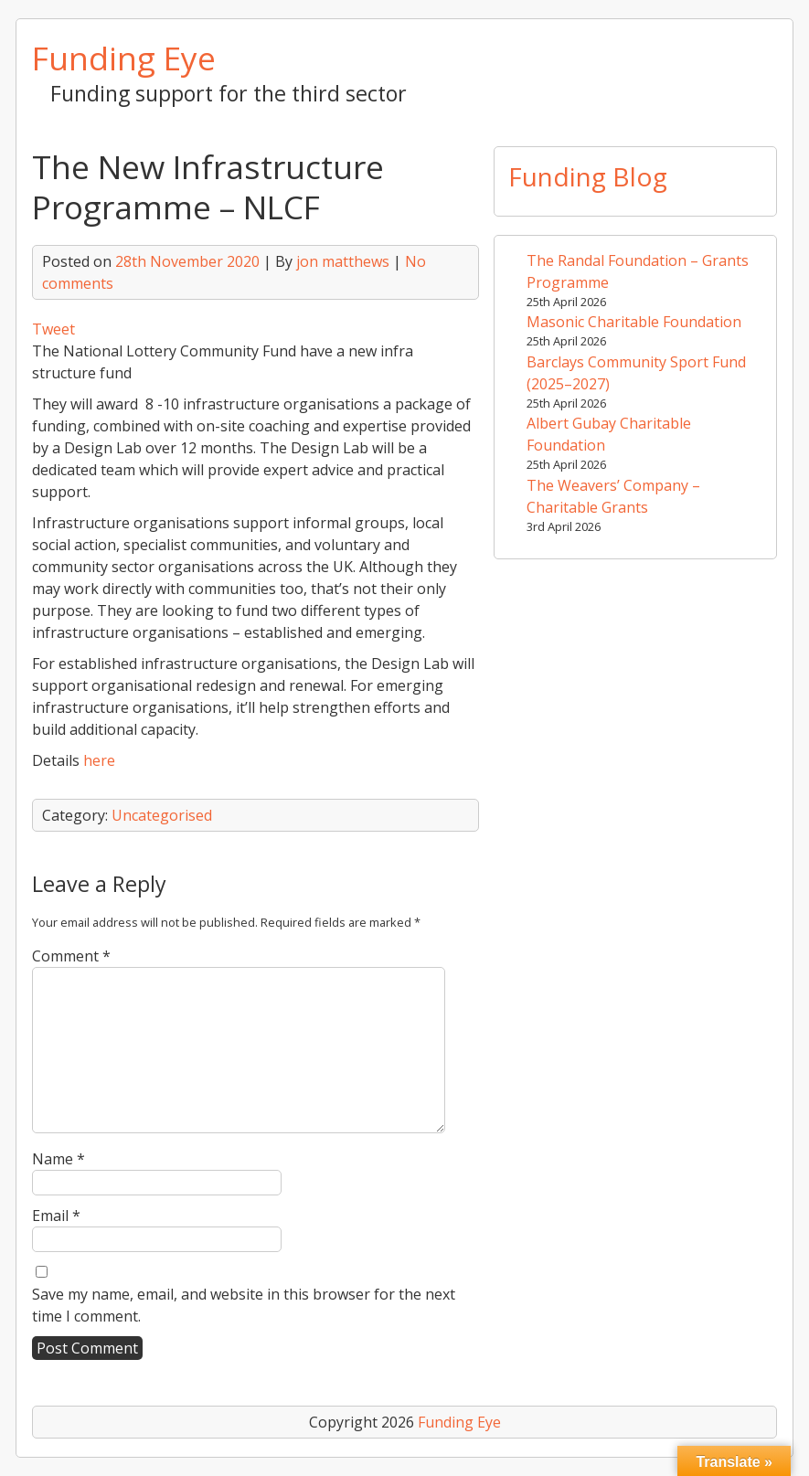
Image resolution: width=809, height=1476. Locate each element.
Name (58, 1159)
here (99, 760)
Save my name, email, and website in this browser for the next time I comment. (243, 1305)
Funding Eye (124, 58)
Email (56, 1215)
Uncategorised (162, 815)
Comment (71, 956)
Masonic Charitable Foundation (634, 322)
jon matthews (342, 261)
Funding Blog (587, 176)
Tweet (53, 329)
